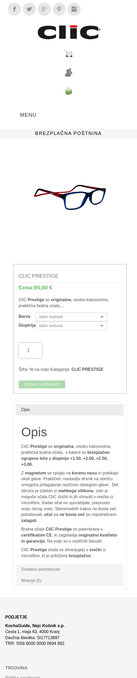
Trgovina (16, 668)
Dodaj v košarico (42, 384)
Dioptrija (27, 325)
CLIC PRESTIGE (87, 369)
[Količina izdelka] (30, 350)
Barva (24, 316)
